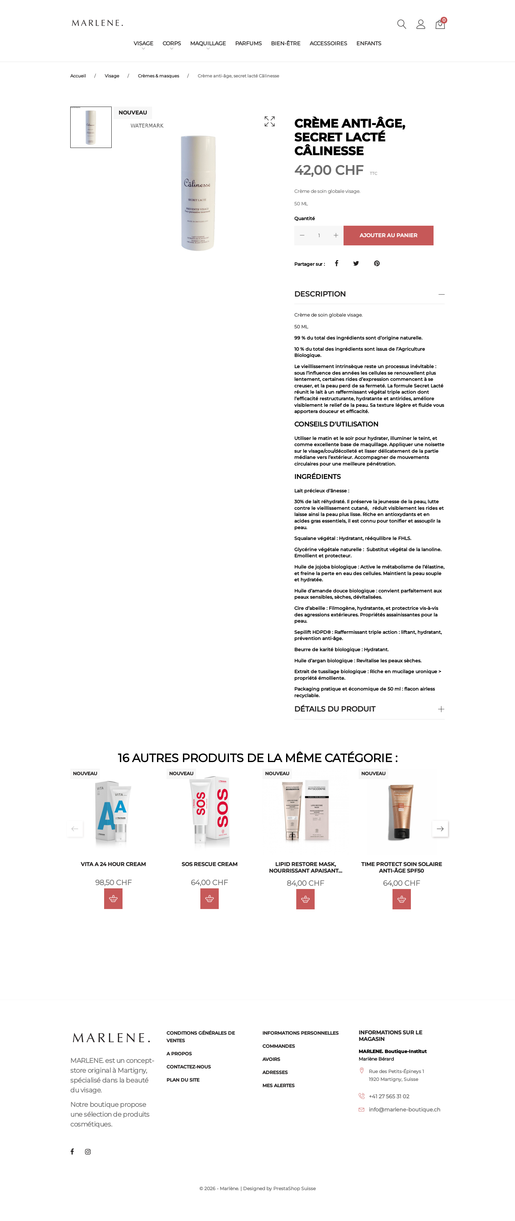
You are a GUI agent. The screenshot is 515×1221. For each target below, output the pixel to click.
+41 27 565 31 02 (389, 1096)
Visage (143, 43)
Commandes (278, 1046)
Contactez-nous (189, 1067)
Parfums (248, 43)
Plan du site (183, 1080)
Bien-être (286, 43)
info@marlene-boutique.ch (404, 1110)
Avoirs (271, 1059)
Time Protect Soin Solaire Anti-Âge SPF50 (401, 867)
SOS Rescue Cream (209, 864)
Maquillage (208, 43)
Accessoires (328, 43)
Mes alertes (278, 1085)
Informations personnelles (300, 1033)
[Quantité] (319, 235)
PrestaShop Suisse (294, 1189)
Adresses (275, 1072)
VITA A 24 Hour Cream (113, 864)
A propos (179, 1054)
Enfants (368, 43)
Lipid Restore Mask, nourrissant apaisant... (305, 867)
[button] (421, 25)
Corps (172, 43)
